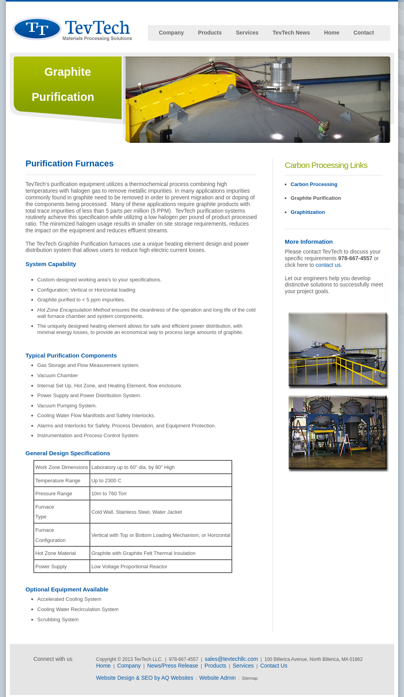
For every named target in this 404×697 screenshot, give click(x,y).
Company (171, 32)
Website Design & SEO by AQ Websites (144, 678)
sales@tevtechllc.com (231, 659)
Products (210, 32)
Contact (363, 32)
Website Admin (217, 678)
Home (331, 32)
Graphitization (308, 212)
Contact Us (273, 665)
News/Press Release (172, 665)
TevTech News (291, 32)
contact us (328, 265)
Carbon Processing (314, 184)
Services (247, 32)
